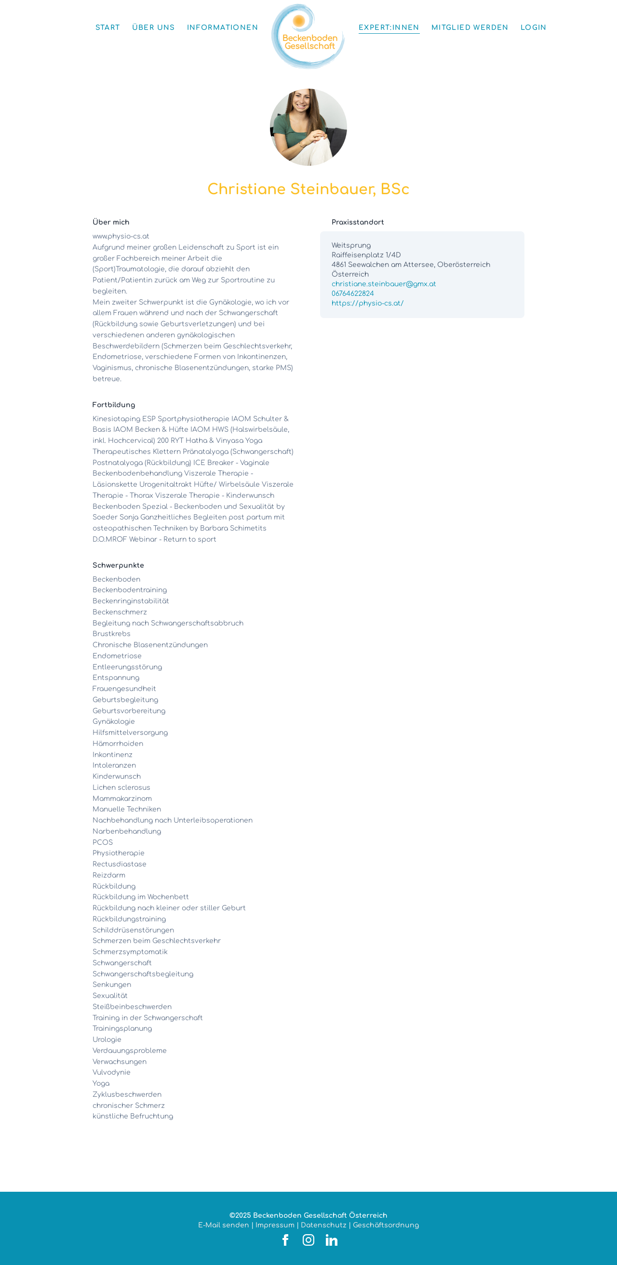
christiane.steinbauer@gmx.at (384, 284)
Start (108, 27)
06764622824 (353, 293)
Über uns (153, 27)
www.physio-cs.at (121, 236)
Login (534, 27)
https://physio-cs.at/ (368, 303)
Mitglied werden (470, 27)
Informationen (222, 27)
